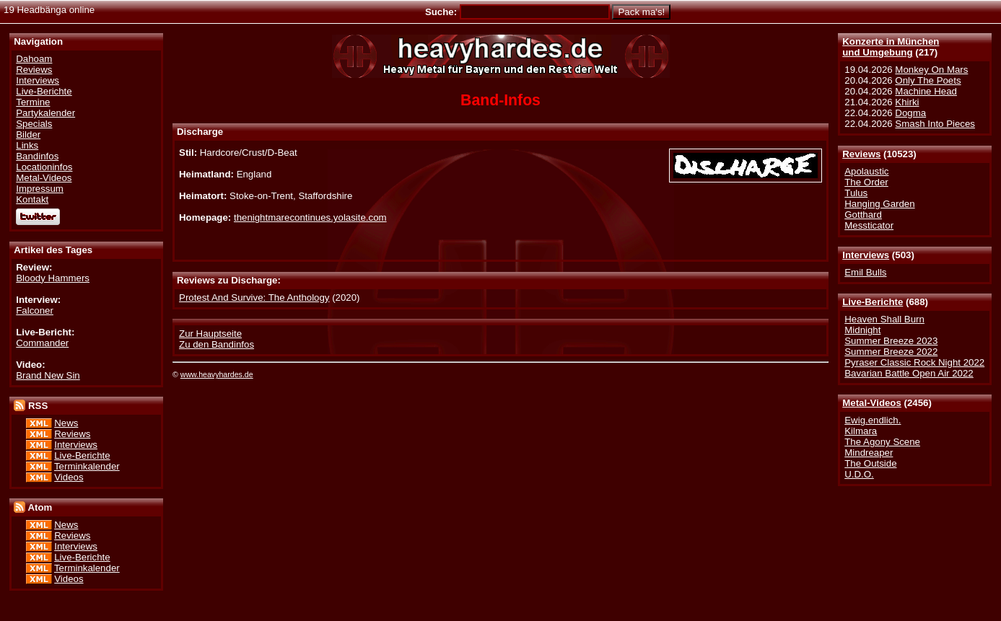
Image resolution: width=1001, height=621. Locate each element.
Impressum (40, 188)
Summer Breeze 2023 (890, 340)
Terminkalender (87, 466)
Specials (34, 123)
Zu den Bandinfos (216, 344)
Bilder (28, 134)
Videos (68, 477)
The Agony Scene (882, 441)
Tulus (855, 193)
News (66, 423)
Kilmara (860, 431)
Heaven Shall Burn (884, 319)
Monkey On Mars (931, 69)
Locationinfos (44, 167)
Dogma (910, 112)
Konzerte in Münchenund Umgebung (890, 47)
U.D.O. (859, 474)
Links (27, 145)
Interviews (865, 255)
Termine (33, 102)
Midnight (862, 330)
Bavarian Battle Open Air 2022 (908, 373)
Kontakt (32, 199)
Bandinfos (37, 156)
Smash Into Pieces (935, 123)
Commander (42, 343)
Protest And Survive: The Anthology (254, 297)
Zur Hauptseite (210, 333)
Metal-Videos (871, 402)
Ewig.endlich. (872, 420)
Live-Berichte (872, 301)
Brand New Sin (47, 375)
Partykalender (45, 112)
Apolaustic (866, 171)
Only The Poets (928, 80)
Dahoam (34, 58)
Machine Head (926, 91)
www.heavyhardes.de (216, 374)
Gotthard (863, 214)
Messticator (868, 225)
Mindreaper (868, 452)
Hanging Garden (879, 203)
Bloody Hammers (52, 278)
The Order (866, 182)
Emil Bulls (865, 272)
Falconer (34, 310)
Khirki (907, 102)
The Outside (870, 463)
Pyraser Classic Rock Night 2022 (914, 362)
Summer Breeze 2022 (890, 351)
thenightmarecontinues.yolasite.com (310, 217)
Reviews (861, 154)
